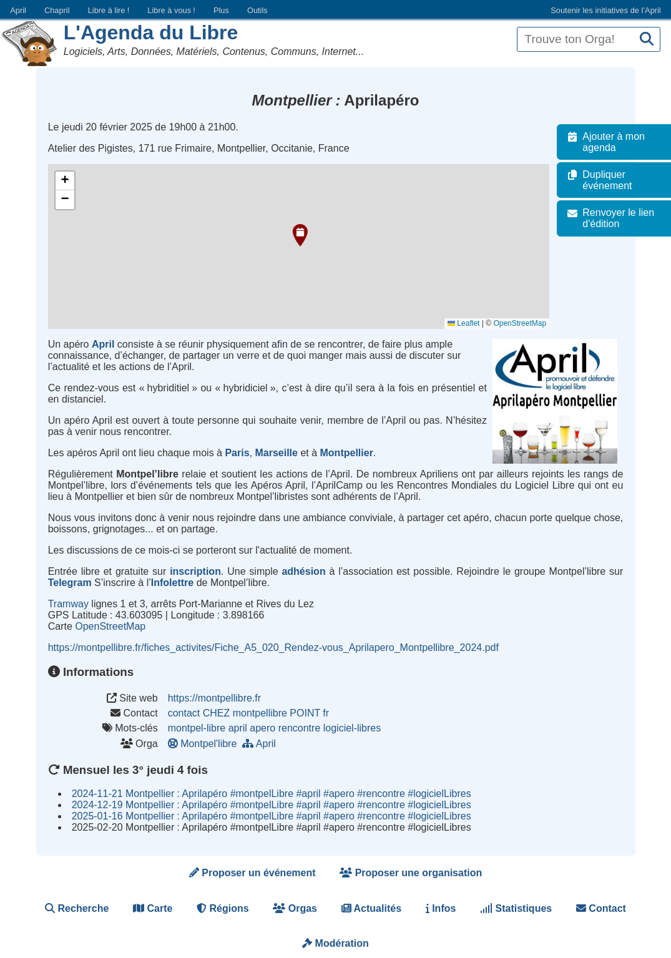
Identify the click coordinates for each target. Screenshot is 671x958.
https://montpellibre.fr (214, 698)
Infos (441, 908)
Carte (152, 908)
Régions (223, 908)
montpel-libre (196, 728)
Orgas (295, 908)
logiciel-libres (352, 728)
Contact (601, 908)
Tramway (68, 604)
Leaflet (470, 323)
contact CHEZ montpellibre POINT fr (248, 713)
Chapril (57, 10)
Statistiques (516, 908)
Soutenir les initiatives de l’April (605, 10)
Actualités (371, 908)
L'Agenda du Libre (151, 32)
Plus (221, 10)
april (237, 728)
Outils (257, 10)
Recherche (77, 908)
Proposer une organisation (411, 873)
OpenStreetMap (525, 323)
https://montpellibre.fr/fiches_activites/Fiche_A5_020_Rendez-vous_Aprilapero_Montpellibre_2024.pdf (273, 647)
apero (262, 728)
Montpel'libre (205, 743)
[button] (300, 235)
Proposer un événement (252, 873)
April (18, 10)
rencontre (299, 728)
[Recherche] (647, 39)
